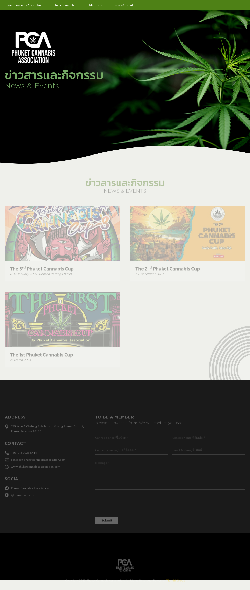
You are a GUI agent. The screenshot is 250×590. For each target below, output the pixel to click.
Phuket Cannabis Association (23, 5)
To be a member (66, 5)
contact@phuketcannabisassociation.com (38, 465)
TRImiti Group (175, 585)
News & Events (124, 5)
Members (95, 5)
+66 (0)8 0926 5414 (24, 458)
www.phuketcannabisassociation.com (35, 472)
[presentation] (123, 507)
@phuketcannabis (22, 500)
